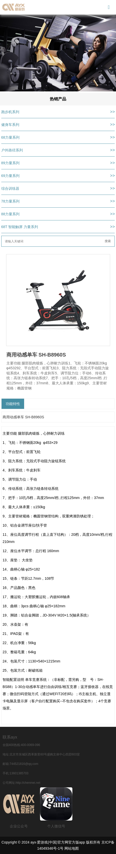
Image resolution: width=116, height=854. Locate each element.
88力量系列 (10, 214)
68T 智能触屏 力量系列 (19, 227)
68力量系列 (10, 137)
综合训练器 (10, 188)
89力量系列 (10, 163)
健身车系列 (10, 125)
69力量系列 (10, 176)
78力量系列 (10, 201)
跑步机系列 (10, 112)
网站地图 (71, 848)
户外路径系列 (12, 150)
